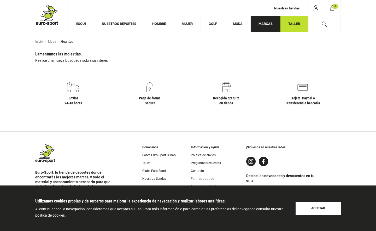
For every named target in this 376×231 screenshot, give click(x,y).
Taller (146, 163)
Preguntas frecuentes (206, 163)
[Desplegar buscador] (324, 24)
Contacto (197, 171)
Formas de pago (202, 179)
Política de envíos (203, 155)
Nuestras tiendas (287, 8)
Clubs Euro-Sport (154, 171)
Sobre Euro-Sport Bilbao (159, 155)
